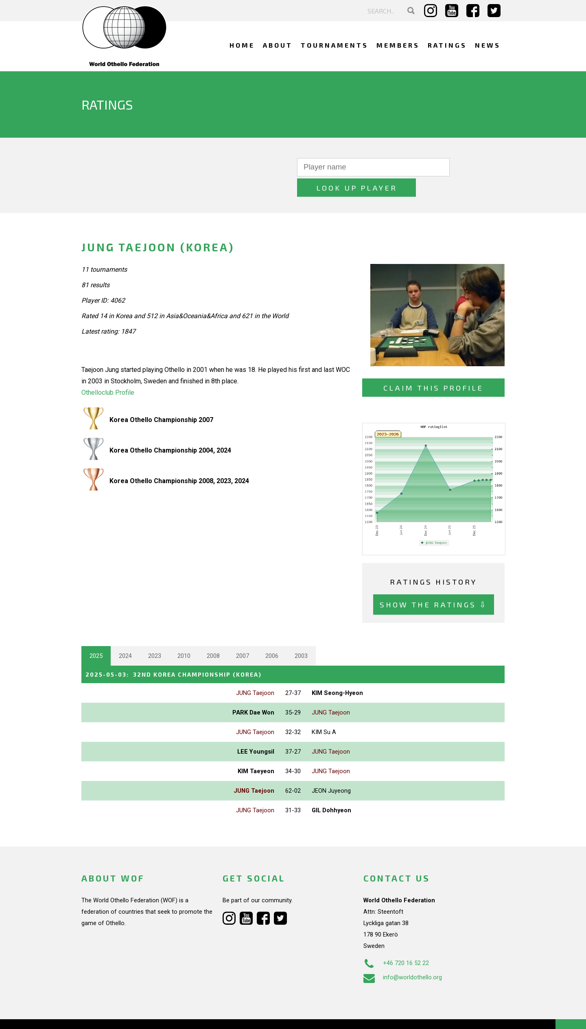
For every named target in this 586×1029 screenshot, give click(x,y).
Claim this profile (433, 367)
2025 (96, 635)
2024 (125, 635)
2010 (183, 635)
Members (398, 45)
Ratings (447, 45)
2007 (242, 635)
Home (242, 45)
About (278, 45)
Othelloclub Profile (107, 372)
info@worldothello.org (402, 956)
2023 (154, 635)
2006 (271, 635)
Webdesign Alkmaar (116, 1014)
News (488, 45)
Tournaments (334, 45)
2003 (301, 635)
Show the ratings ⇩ (434, 584)
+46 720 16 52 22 (396, 942)
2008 (213, 635)
